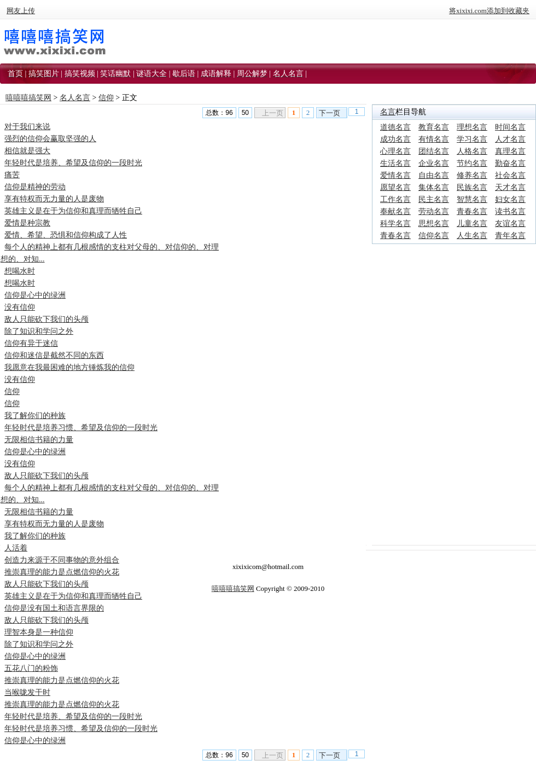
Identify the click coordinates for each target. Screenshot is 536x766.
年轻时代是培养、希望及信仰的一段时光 (73, 163)
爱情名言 (395, 175)
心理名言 (395, 151)
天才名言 (510, 187)
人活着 (15, 548)
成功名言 (395, 139)
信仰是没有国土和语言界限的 (54, 608)
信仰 (106, 98)
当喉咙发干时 (27, 692)
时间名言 (510, 127)
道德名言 (395, 127)
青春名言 (472, 211)
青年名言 (510, 235)
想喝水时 (19, 271)
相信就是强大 (27, 151)
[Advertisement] (454, 317)
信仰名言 (433, 235)
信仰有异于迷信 (31, 343)
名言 (387, 112)
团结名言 (433, 151)
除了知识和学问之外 (38, 331)
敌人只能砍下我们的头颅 (46, 319)
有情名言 (433, 139)
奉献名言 (395, 211)
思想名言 (433, 223)
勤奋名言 (510, 163)
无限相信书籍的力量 (38, 440)
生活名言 (395, 163)
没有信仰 (19, 307)
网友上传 (21, 11)
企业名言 (433, 163)
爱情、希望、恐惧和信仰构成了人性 (65, 235)
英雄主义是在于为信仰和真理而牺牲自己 (73, 211)
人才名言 (510, 139)
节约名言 (472, 163)
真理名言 (510, 151)
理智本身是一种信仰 (38, 632)
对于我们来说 (27, 127)
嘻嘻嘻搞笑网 (28, 98)
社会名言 (510, 175)
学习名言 (472, 139)
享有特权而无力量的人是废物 (54, 199)
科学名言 (395, 223)
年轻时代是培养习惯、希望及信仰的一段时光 (81, 427)
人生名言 (472, 235)
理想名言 (472, 127)
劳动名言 (433, 211)
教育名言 (433, 127)
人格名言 (472, 151)
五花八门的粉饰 (31, 668)
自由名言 (433, 175)
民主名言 (433, 199)
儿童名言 (472, 223)
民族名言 (472, 187)
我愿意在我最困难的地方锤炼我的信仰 (69, 367)
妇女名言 (510, 199)
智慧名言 (472, 199)
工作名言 (395, 199)
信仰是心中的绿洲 (35, 295)
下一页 (329, 113)
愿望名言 (395, 187)
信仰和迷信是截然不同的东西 (54, 355)
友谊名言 (510, 223)
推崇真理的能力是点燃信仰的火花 (61, 572)
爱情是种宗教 (27, 223)
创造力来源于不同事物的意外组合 (61, 560)
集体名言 (433, 187)
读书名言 (510, 211)
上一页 (272, 113)
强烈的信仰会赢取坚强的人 (50, 139)
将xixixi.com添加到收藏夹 (489, 11)
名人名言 (75, 98)
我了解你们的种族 (35, 415)
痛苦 (12, 175)
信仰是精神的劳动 (35, 187)
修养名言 (472, 175)
